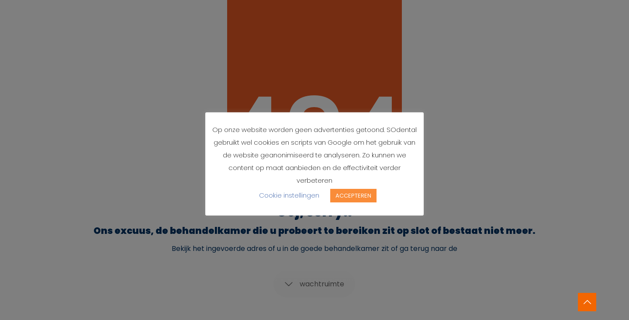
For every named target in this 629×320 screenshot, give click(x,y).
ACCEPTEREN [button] (353, 195)
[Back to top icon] (587, 302)
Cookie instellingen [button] (289, 195)
